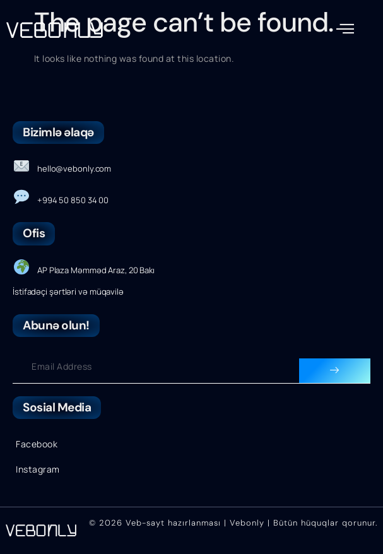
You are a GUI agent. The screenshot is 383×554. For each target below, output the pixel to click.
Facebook (36, 444)
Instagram (38, 469)
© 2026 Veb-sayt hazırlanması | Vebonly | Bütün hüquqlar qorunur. (233, 522)
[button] (345, 29)
